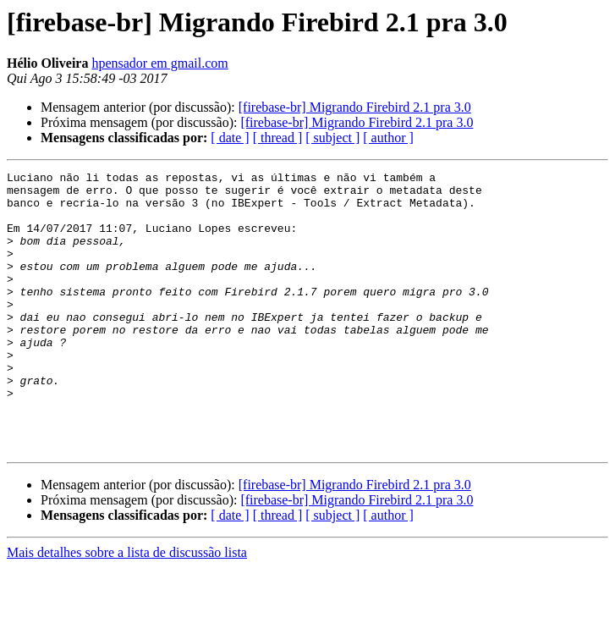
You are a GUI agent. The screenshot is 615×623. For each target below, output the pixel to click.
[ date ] (230, 137)
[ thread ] (278, 137)
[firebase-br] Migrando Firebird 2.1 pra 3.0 (355, 107)
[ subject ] (332, 137)
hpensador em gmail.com (159, 63)
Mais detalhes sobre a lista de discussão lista (127, 608)
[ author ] (388, 137)
